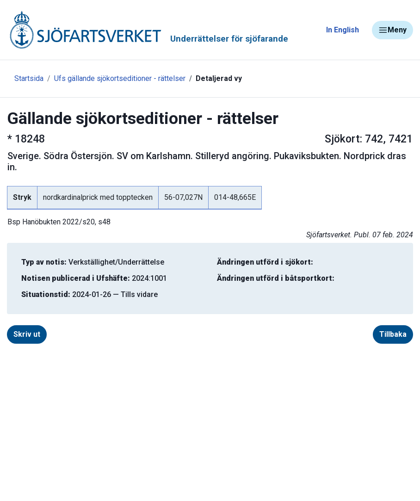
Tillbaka (393, 334)
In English (342, 29)
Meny (392, 30)
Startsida (28, 78)
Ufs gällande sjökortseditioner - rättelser (119, 78)
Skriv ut (26, 334)
